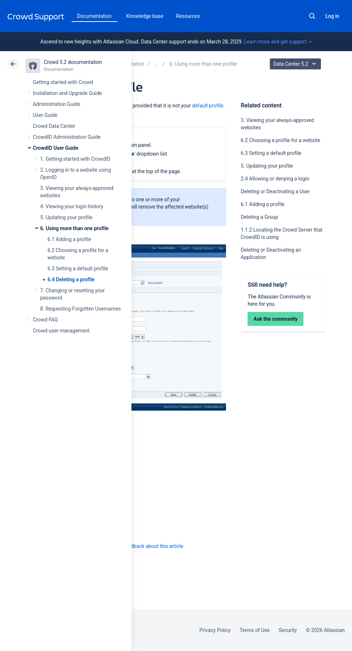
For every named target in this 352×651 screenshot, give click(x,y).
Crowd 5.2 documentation (73, 62)
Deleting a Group (259, 217)
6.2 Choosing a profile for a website (280, 140)
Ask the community (275, 319)
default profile (207, 105)
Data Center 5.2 (296, 64)
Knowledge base (145, 16)
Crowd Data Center (54, 126)
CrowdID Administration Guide (67, 137)
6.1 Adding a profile (69, 239)
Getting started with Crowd (63, 82)
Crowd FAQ (45, 320)
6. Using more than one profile (74, 228)
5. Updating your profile (66, 217)
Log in (332, 16)
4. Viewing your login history (71, 206)
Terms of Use (254, 630)
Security (288, 630)
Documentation (94, 16)
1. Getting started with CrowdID (75, 159)
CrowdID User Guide (55, 148)
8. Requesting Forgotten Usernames (80, 309)
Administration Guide (56, 104)
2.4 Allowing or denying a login (275, 179)
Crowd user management (61, 331)
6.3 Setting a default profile (77, 268)
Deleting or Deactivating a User (275, 191)
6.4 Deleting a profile (71, 279)
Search (312, 16)
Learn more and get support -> (277, 42)
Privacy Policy (214, 630)
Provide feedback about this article (144, 546)
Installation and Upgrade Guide (67, 93)
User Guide (45, 115)
